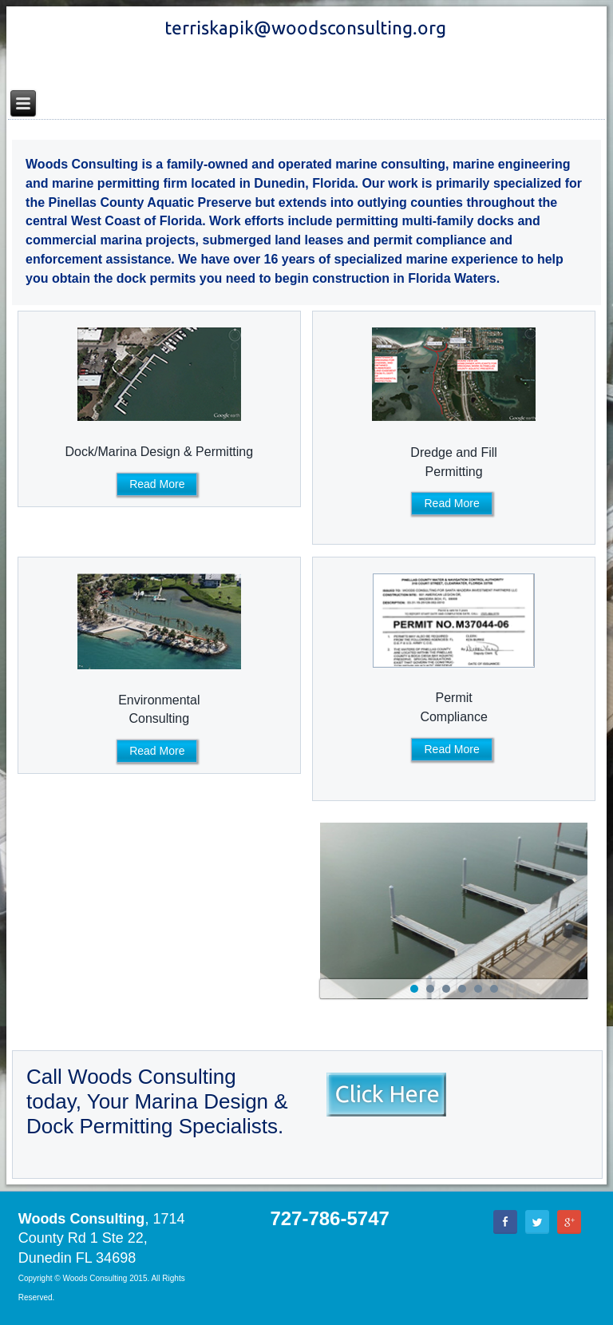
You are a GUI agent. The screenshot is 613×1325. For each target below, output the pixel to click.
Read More (156, 484)
